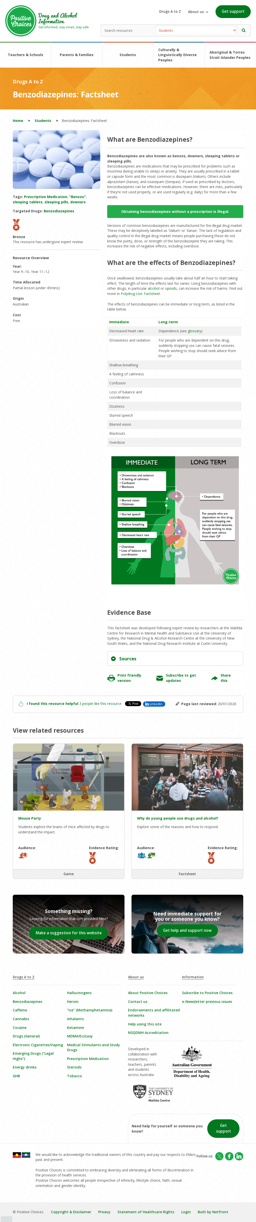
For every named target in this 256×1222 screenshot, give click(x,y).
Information (193, 977)
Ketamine (75, 1027)
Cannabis (21, 1018)
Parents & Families (77, 54)
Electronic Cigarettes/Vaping (38, 1044)
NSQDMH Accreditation (148, 1032)
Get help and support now (187, 930)
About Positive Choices (148, 992)
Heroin (72, 1001)
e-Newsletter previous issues (207, 1001)
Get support (233, 11)
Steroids (74, 1067)
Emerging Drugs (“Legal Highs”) (33, 1056)
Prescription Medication (88, 1058)
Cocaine (19, 1027)
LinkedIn (156, 704)
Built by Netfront (213, 1211)
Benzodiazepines (27, 1001)
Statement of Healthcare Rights (146, 1211)
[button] (243, 30)
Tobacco (74, 1076)
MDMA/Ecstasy (80, 1036)
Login (186, 1211)
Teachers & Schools (25, 54)
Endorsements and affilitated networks (154, 1013)
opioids (171, 288)
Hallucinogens (79, 992)
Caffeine (20, 1010)
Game (69, 873)
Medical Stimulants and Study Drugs (93, 1047)
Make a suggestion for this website (69, 933)
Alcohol (19, 992)
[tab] (175, 659)
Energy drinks (24, 1067)
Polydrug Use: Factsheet (140, 293)
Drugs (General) (26, 1036)
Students (128, 54)
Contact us (137, 1001)
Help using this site (145, 1024)
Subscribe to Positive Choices (207, 992)
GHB (16, 1076)
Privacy (104, 1211)
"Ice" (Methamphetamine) (89, 1010)
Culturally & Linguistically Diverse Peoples (177, 54)
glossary (194, 331)
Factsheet (187, 873)
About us (136, 977)
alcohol (154, 288)
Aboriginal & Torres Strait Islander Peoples (230, 55)
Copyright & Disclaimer (71, 1211)
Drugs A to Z (170, 11)
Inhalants (75, 1018)
